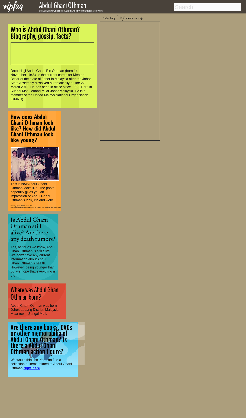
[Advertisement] (130, 80)
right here (31, 368)
